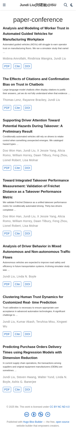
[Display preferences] (71, 5)
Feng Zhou (60, 155)
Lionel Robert (12, 160)
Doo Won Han (12, 150)
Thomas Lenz (12, 99)
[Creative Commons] (37, 414)
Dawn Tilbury (42, 155)
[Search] (65, 5)
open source (62, 421)
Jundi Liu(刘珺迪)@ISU (38, 5)
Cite (17, 66)
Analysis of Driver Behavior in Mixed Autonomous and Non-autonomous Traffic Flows (36, 251)
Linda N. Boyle (26, 276)
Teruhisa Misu (45, 321)
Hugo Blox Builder (33, 421)
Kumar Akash (25, 321)
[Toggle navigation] (4, 5)
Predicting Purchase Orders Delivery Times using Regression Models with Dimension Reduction (32, 352)
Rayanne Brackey (34, 99)
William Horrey (22, 155)
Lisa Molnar (30, 160)
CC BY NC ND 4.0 (60, 406)
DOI (27, 66)
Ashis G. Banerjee (24, 381)
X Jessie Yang (46, 150)
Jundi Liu (60, 58)
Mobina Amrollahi (14, 58)
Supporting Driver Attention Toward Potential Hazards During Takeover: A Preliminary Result (33, 125)
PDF (7, 66)
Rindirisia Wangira (40, 58)
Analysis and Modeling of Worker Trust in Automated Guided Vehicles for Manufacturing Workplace (36, 33)
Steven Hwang (26, 377)
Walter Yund (46, 377)
